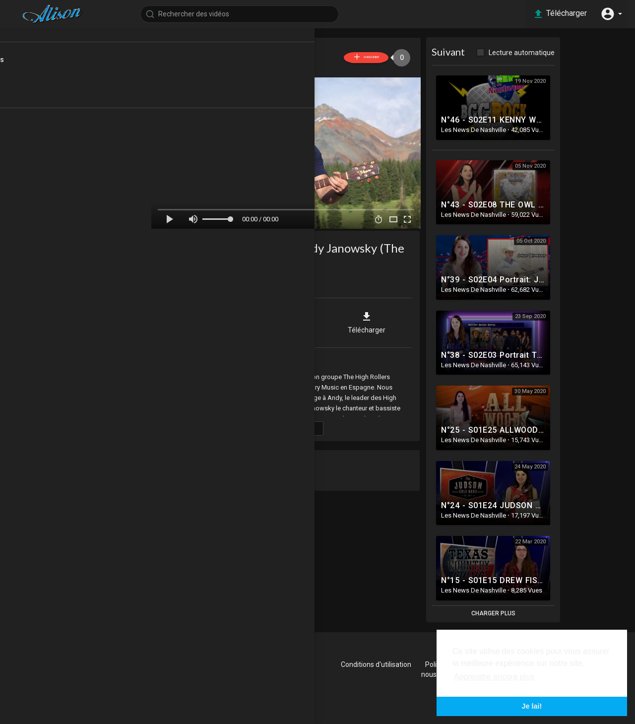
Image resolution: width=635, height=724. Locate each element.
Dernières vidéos (50, 73)
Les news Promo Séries (48, 172)
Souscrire (370, 57)
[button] (610, 14)
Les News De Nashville (261, 52)
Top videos (41, 109)
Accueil (36, 43)
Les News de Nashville (249, 360)
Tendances (42, 91)
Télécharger (387, 320)
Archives (25, 190)
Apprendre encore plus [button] (494, 676)
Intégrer (306, 320)
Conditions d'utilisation (401, 664)
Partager (226, 320)
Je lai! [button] (532, 706)
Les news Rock (35, 154)
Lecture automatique (542, 53)
